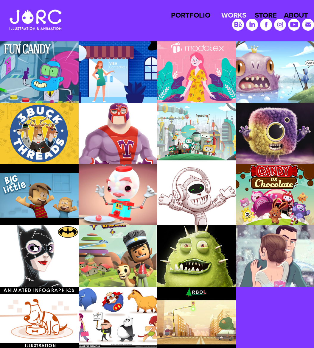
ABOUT (296, 15)
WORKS (233, 15)
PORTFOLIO (190, 15)
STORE (266, 15)
